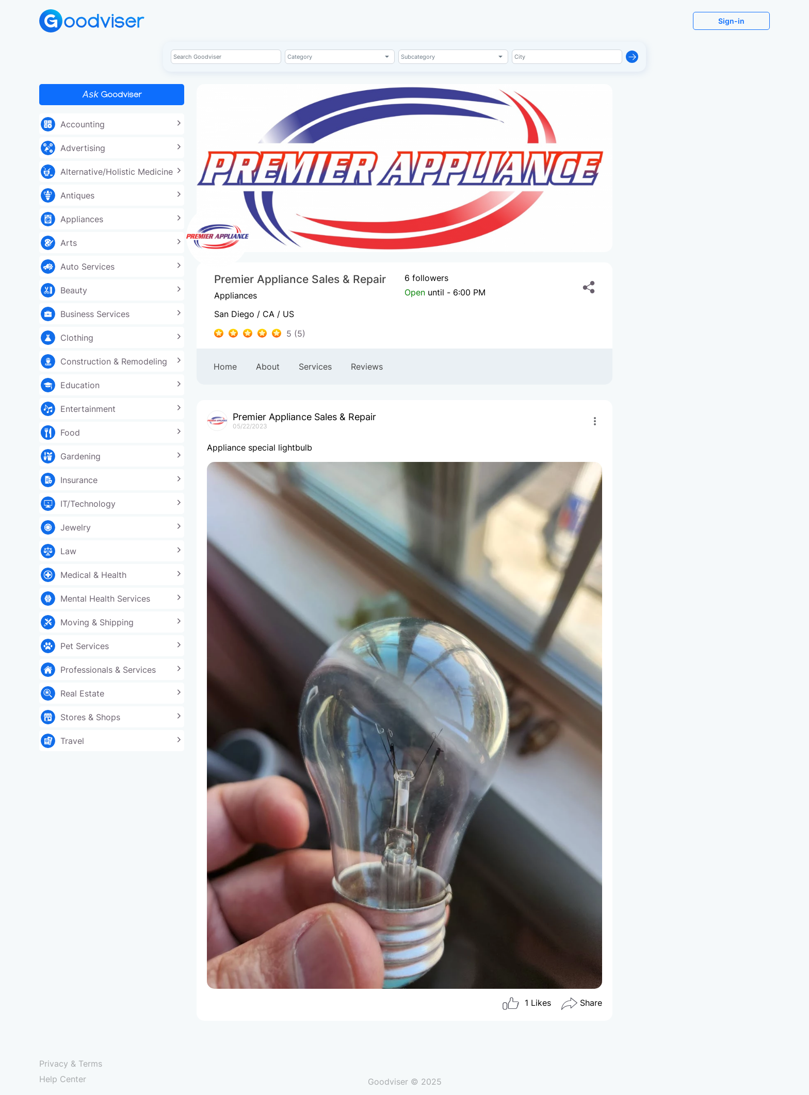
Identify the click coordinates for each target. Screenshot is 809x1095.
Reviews (367, 366)
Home (225, 366)
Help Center (62, 1079)
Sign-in (731, 20)
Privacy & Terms (70, 1063)
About (268, 366)
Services (315, 366)
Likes (526, 1003)
